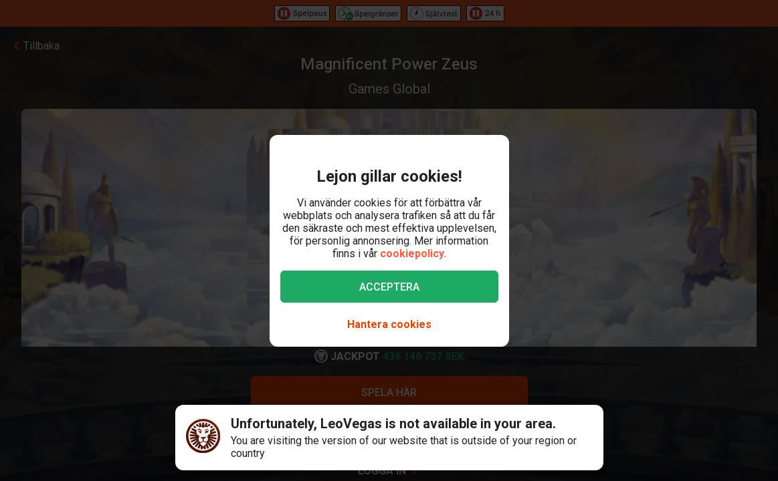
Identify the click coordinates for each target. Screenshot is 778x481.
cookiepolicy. (413, 253)
